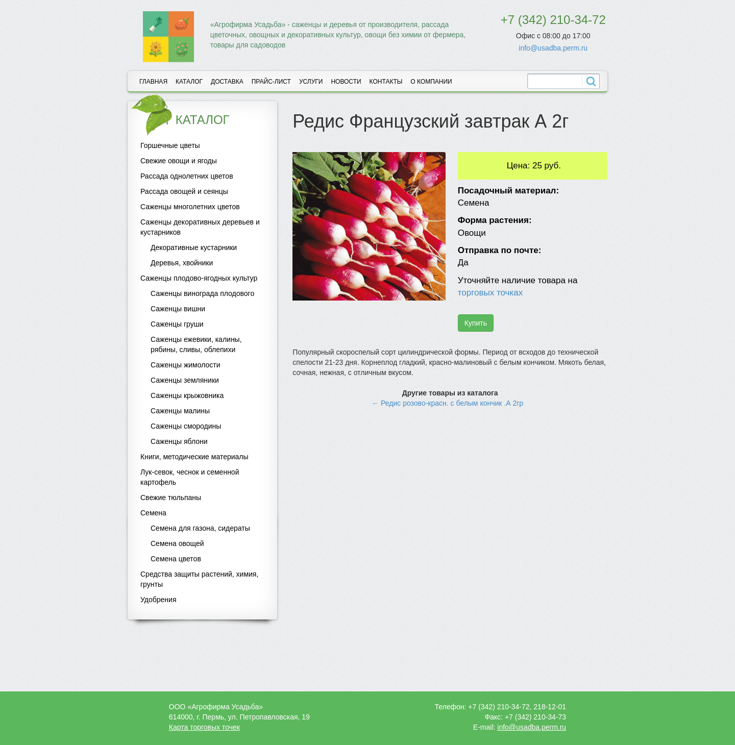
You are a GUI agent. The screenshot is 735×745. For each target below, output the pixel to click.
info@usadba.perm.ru (553, 48)
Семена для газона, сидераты (200, 528)
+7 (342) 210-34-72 (553, 20)
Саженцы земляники (185, 380)
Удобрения (158, 599)
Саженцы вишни (178, 309)
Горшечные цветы (170, 145)
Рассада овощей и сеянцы (184, 191)
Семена (153, 513)
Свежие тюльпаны (170, 497)
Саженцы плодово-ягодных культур (198, 278)
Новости (346, 81)
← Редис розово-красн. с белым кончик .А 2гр (447, 403)
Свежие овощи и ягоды (178, 161)
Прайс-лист (271, 81)
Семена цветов (176, 559)
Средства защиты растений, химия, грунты (199, 579)
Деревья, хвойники (182, 263)
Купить (475, 323)
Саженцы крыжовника (187, 395)
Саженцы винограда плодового (202, 293)
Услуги (311, 81)
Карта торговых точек (204, 727)
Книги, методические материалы (194, 457)
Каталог (189, 81)
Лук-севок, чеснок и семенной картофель (189, 477)
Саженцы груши (177, 324)
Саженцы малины (180, 411)
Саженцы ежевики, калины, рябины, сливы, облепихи (196, 344)
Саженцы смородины (186, 426)
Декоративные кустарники (194, 247)
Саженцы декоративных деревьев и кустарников (200, 227)
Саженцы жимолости (185, 365)
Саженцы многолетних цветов (190, 207)
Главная (153, 81)
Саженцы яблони (179, 441)
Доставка (227, 81)
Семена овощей (177, 543)
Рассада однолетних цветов (186, 176)
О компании (431, 81)
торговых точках (490, 292)
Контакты (386, 81)
